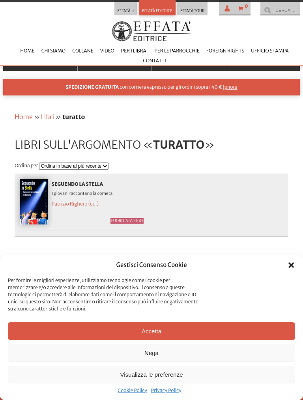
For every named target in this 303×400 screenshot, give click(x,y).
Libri (47, 117)
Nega (151, 353)
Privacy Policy (166, 390)
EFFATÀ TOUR (192, 11)
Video (107, 51)
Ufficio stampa (269, 51)
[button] (291, 265)
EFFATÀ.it (126, 11)
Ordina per (27, 165)
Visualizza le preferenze (151, 374)
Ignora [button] (230, 87)
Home (27, 51)
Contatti (154, 61)
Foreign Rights (225, 51)
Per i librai (134, 51)
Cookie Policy (132, 390)
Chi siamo (53, 51)
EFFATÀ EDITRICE (157, 11)
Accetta (151, 331)
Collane (82, 51)
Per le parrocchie (176, 51)
